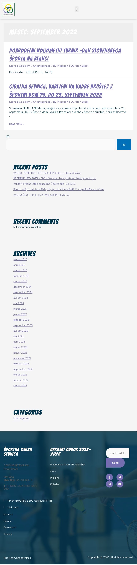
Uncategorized (43, 65)
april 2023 (19, 341)
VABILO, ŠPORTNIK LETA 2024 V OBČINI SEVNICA (41, 194)
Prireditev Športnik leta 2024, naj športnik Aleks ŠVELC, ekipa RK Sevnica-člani (58, 189)
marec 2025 (20, 270)
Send (115, 462)
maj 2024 (18, 303)
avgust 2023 (20, 330)
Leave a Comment (20, 65)
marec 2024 (20, 308)
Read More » (17, 123)
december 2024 (22, 286)
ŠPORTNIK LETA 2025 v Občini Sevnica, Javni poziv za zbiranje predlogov (54, 178)
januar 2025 (20, 281)
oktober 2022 (21, 363)
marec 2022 (20, 374)
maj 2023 (18, 335)
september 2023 (23, 324)
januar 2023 (20, 352)
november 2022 (22, 357)
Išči (8, 136)
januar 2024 (20, 313)
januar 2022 (20, 385)
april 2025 (19, 264)
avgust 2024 (20, 297)
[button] (76, 9)
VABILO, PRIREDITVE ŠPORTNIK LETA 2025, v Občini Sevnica (47, 172)
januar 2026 (20, 259)
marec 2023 (20, 346)
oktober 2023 (21, 319)
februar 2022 (20, 379)
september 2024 (22, 292)
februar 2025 (21, 275)
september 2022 (22, 368)
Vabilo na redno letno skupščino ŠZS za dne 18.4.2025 (44, 183)
